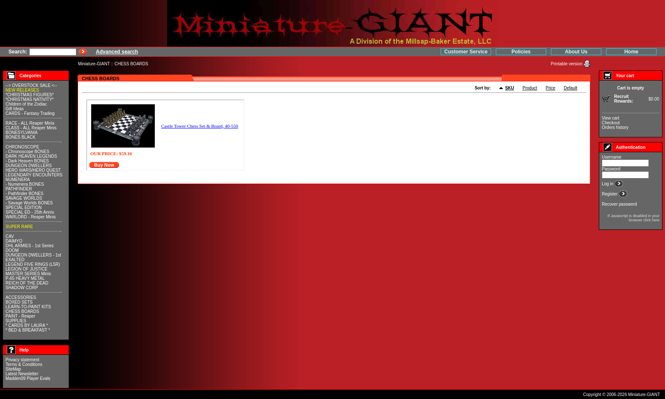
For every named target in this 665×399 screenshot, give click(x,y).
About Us (576, 52)
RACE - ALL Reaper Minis (30, 123)
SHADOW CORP (22, 287)
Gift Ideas (15, 108)
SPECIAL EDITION (24, 207)
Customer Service (466, 52)
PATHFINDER (19, 189)
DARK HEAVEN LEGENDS (31, 156)
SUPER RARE (19, 226)
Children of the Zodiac (26, 104)
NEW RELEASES (22, 90)
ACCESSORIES (21, 297)
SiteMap (13, 369)
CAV (10, 236)
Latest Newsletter (22, 373)
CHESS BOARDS (131, 63)
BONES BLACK (21, 137)
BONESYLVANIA (22, 132)
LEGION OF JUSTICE (27, 269)
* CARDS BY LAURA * (27, 325)
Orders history (615, 127)
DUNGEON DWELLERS (29, 165)
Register (610, 194)
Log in (608, 183)
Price (551, 88)
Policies (521, 52)
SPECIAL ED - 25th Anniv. (30, 212)
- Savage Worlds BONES (29, 203)
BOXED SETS (19, 302)
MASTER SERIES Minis (28, 273)
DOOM (12, 250)
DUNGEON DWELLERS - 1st (33, 255)
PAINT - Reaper (20, 316)
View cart (610, 118)
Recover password (619, 204)
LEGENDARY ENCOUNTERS (34, 175)
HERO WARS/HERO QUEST (33, 170)
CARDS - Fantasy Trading (30, 113)
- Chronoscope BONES (27, 151)
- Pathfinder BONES (24, 193)
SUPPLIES (16, 320)
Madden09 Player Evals (28, 378)
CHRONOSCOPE (22, 147)
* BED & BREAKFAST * (28, 330)
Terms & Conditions (24, 364)
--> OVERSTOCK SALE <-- (31, 85)
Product (529, 88)
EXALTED (15, 259)
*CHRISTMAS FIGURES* (30, 94)
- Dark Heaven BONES (27, 161)
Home (631, 52)
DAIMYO (14, 241)
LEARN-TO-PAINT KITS (28, 306)
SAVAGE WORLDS (24, 198)
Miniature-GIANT (94, 63)
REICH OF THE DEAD (27, 283)
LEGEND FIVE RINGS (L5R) (33, 264)
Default (570, 88)
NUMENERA (18, 179)
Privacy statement (22, 359)
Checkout (611, 122)
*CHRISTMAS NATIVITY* (30, 99)
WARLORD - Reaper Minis (31, 217)
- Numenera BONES (25, 184)
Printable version (567, 63)
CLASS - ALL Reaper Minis (31, 128)
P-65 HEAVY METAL (25, 278)
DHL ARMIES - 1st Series (30, 245)
